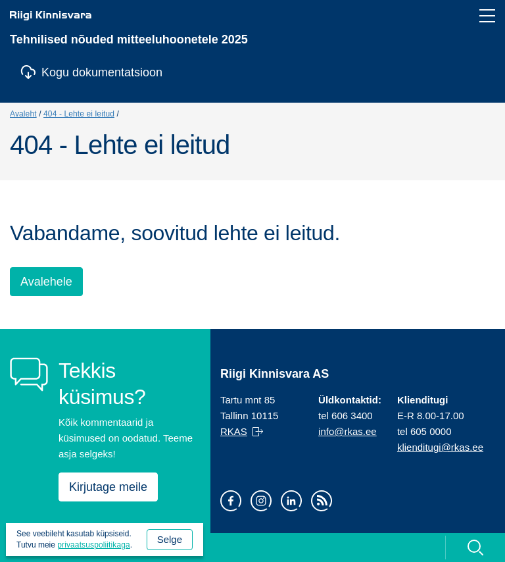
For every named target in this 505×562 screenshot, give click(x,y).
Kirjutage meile (108, 487)
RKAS (233, 431)
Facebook (231, 501)
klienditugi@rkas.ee (440, 447)
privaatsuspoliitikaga (93, 544)
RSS (321, 501)
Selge (169, 539)
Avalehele (46, 281)
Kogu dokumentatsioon (101, 72)
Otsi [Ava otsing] (475, 547)
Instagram (261, 501)
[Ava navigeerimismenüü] (487, 16)
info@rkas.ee (347, 431)
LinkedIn (291, 501)
